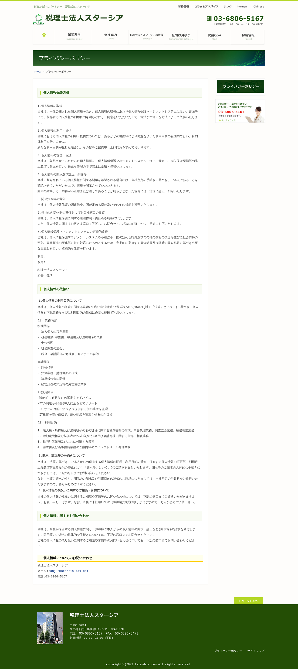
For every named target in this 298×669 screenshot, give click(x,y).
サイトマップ (255, 650)
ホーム (37, 71)
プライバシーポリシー (228, 650)
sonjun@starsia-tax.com (68, 571)
